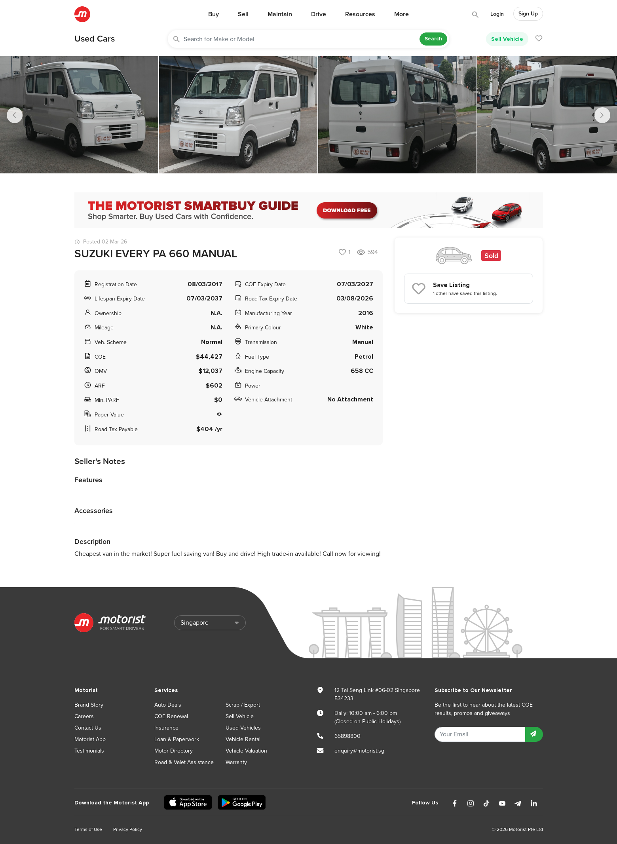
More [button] (401, 14)
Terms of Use (88, 829)
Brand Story (88, 704)
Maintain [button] (280, 14)
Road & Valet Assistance (184, 762)
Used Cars (94, 39)
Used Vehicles (243, 727)
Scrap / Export (243, 704)
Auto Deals (167, 704)
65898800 (347, 736)
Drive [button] (318, 14)
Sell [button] (243, 14)
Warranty (236, 762)
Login (497, 14)
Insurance (166, 727)
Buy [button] (213, 14)
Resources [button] (360, 14)
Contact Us (87, 727)
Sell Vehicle (507, 39)
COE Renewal (171, 716)
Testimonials (89, 750)
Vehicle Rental (243, 739)
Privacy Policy (127, 829)
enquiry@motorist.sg (359, 750)
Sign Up (528, 13)
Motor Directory (173, 750)
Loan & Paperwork (176, 739)
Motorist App (90, 739)
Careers (84, 716)
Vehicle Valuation (246, 750)
